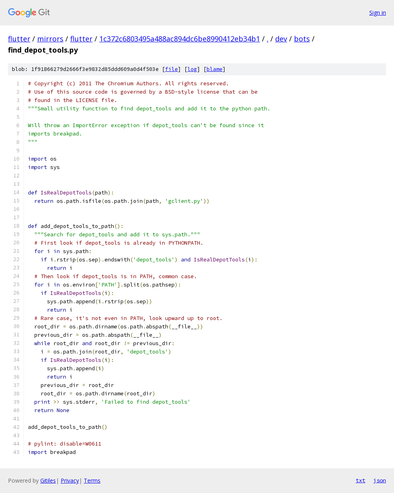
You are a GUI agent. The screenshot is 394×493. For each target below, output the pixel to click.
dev (281, 38)
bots (302, 38)
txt (360, 480)
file (171, 69)
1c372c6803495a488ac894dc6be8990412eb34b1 (179, 38)
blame (215, 69)
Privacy (70, 480)
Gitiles (48, 480)
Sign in (377, 12)
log (192, 69)
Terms (92, 480)
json (379, 480)
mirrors (50, 38)
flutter (19, 38)
